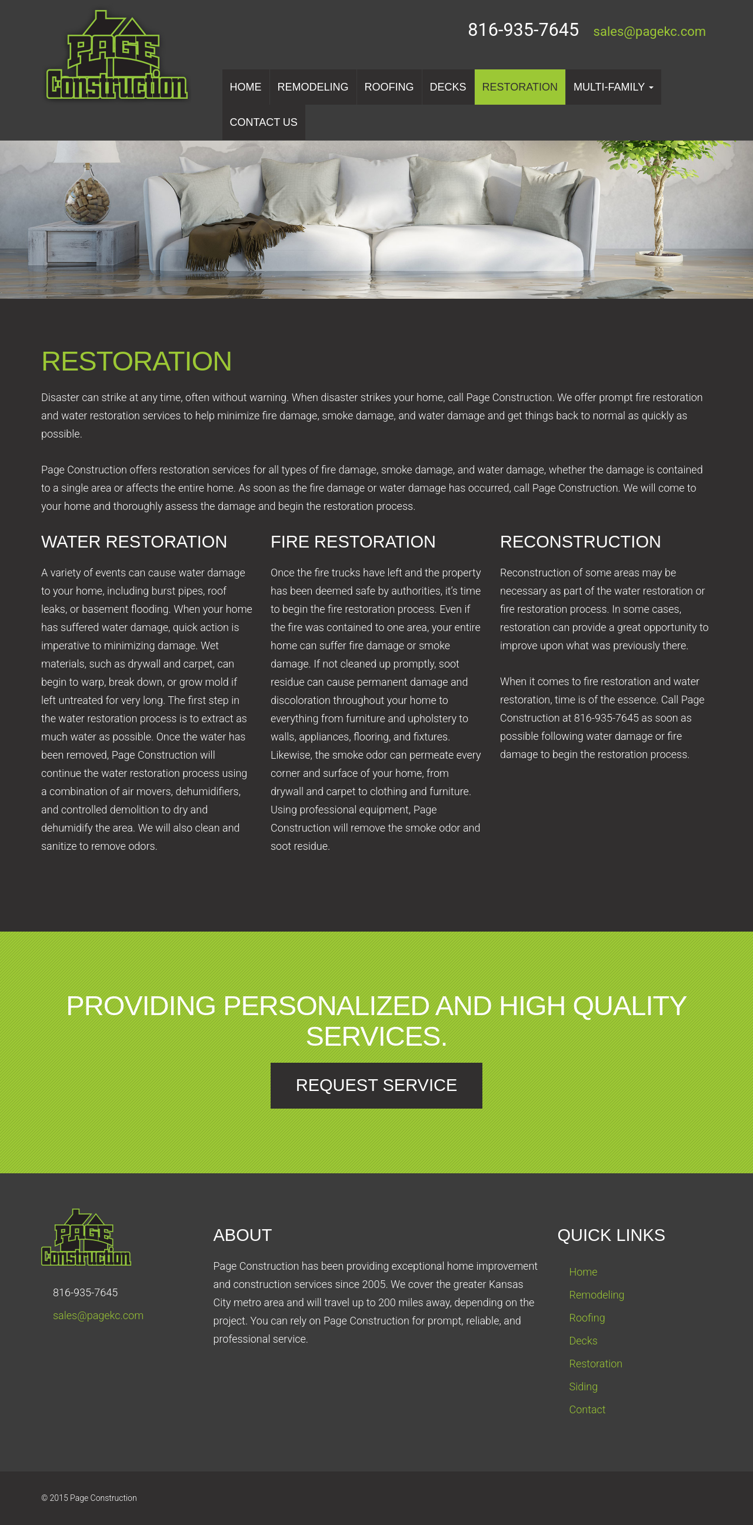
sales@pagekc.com (650, 31)
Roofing (389, 87)
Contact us (264, 122)
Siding (583, 1386)
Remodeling (313, 87)
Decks (448, 87)
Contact (587, 1409)
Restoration (520, 87)
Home (246, 87)
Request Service (377, 1085)
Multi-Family (614, 87)
